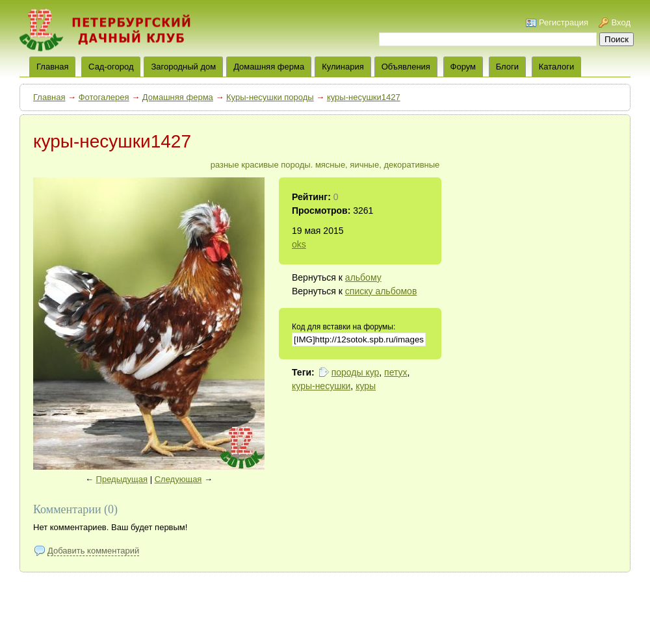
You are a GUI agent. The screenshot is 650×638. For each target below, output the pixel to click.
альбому (363, 277)
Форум (463, 66)
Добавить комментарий (93, 550)
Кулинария (343, 66)
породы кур (356, 372)
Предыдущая (122, 479)
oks (299, 244)
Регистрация (563, 22)
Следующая (178, 479)
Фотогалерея (104, 97)
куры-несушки (321, 386)
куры (366, 386)
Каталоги (557, 66)
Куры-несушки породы (270, 97)
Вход (621, 22)
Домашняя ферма (268, 66)
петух (395, 372)
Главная (49, 97)
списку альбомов (381, 291)
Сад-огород (110, 66)
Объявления (406, 66)
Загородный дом (183, 66)
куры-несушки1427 (363, 97)
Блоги (507, 66)
